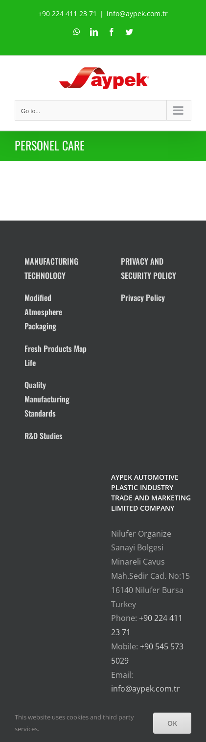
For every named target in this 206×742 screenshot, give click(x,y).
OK (172, 723)
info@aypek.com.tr (137, 13)
